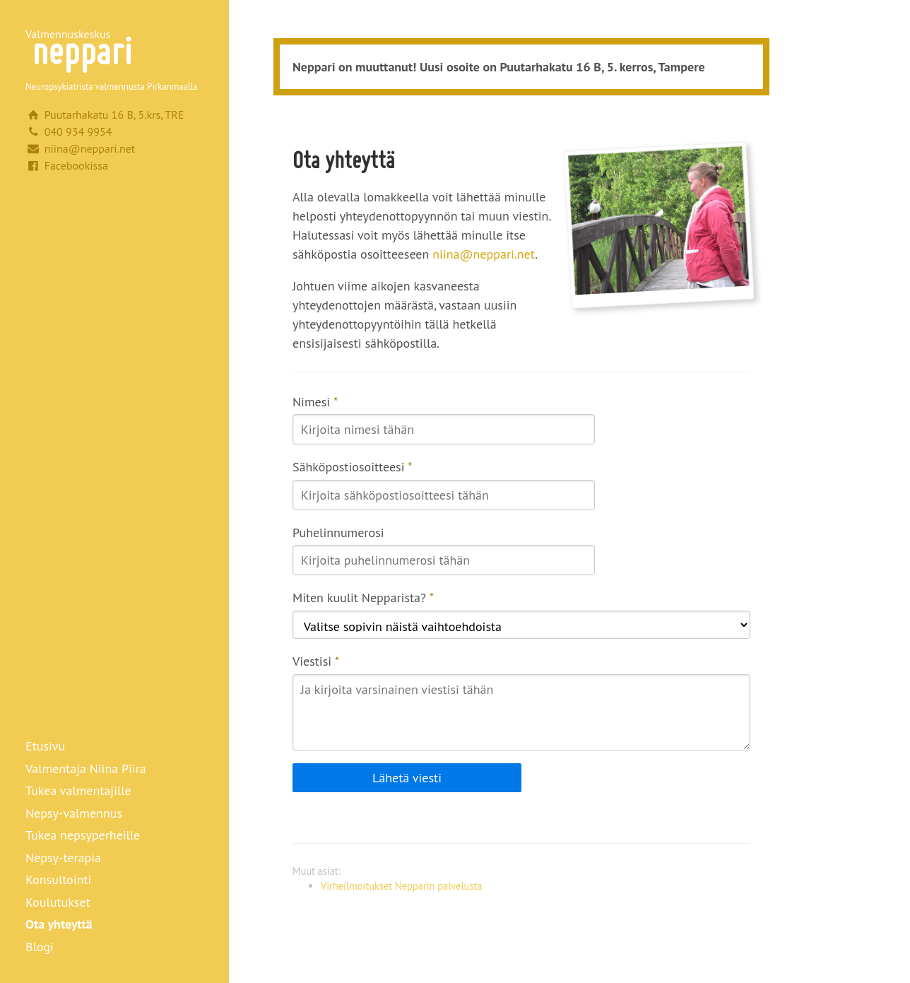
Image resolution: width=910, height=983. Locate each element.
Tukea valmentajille (78, 790)
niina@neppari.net (90, 148)
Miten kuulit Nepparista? (363, 597)
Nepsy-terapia (63, 857)
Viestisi (315, 661)
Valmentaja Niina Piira (85, 768)
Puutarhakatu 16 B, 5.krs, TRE (114, 114)
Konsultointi (58, 879)
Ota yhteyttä (59, 924)
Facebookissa (76, 165)
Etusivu (45, 746)
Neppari (82, 50)
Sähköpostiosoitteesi (352, 467)
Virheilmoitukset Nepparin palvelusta (401, 886)
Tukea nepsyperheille (82, 835)
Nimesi (315, 402)
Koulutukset (57, 902)
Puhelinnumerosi (338, 532)
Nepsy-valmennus (73, 813)
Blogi (39, 946)
